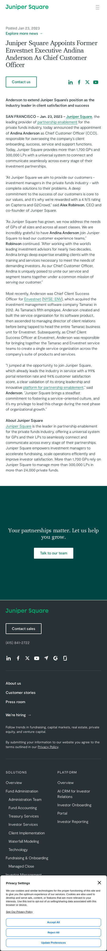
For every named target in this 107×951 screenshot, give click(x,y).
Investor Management (24, 874)
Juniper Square (18, 426)
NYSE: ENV (52, 299)
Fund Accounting (23, 807)
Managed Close (21, 866)
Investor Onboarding (74, 804)
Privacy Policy (48, 747)
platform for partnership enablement (53, 387)
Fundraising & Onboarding (27, 857)
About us (13, 683)
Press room (15, 701)
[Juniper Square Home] (27, 7)
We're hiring (16, 715)
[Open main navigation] (97, 7)
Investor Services (23, 824)
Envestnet (32, 299)
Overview (14, 782)
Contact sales (23, 628)
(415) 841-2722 (18, 642)
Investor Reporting (72, 821)
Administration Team (25, 799)
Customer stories (21, 692)
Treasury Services (24, 816)
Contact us (21, 81)
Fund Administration (22, 791)
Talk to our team (53, 553)
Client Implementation (27, 833)
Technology (18, 849)
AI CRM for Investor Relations (73, 794)
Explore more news (22, 33)
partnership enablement (57, 122)
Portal (62, 813)
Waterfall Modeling (24, 841)
